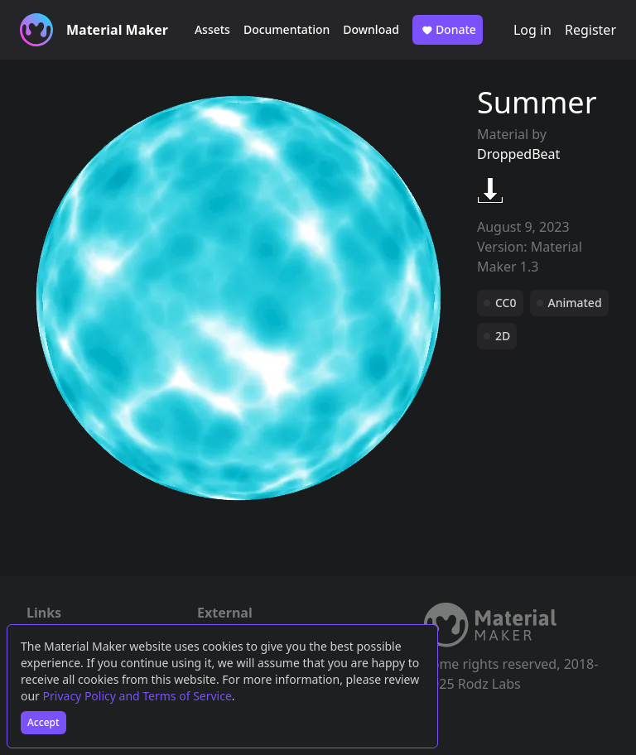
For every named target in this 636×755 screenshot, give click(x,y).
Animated (575, 302)
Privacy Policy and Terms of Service (137, 696)
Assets (212, 29)
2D (502, 336)
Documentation (286, 29)
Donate (447, 30)
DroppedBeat (518, 154)
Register (590, 30)
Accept (43, 722)
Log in (532, 30)
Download (371, 29)
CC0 (506, 302)
